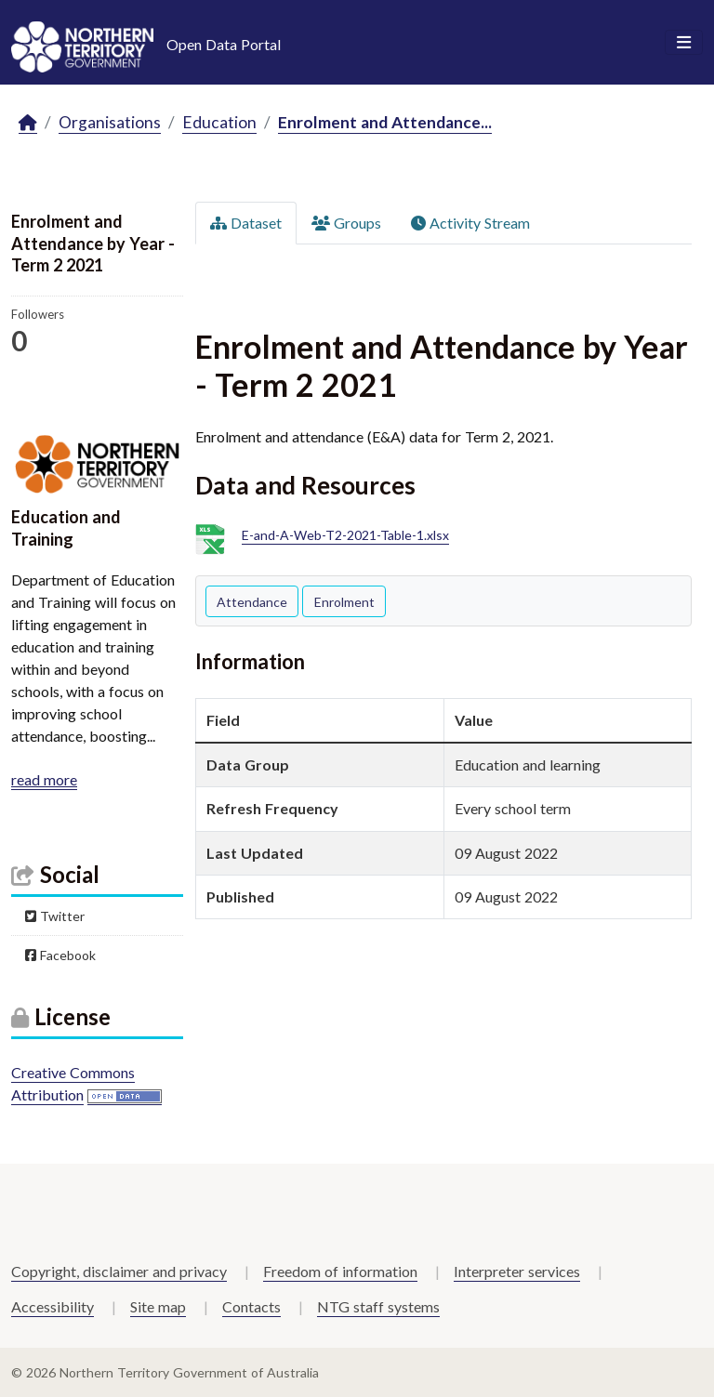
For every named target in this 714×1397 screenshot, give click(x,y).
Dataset (246, 222)
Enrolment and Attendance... (385, 122)
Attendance (252, 602)
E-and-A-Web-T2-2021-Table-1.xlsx (345, 536)
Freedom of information (340, 1271)
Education (219, 122)
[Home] (28, 123)
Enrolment (344, 602)
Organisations (110, 122)
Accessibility (52, 1306)
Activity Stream (470, 222)
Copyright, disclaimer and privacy (119, 1271)
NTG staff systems (378, 1306)
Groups (346, 222)
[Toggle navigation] (684, 43)
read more (44, 779)
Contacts (251, 1306)
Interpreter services (517, 1271)
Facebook (60, 955)
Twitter (55, 916)
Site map (158, 1306)
